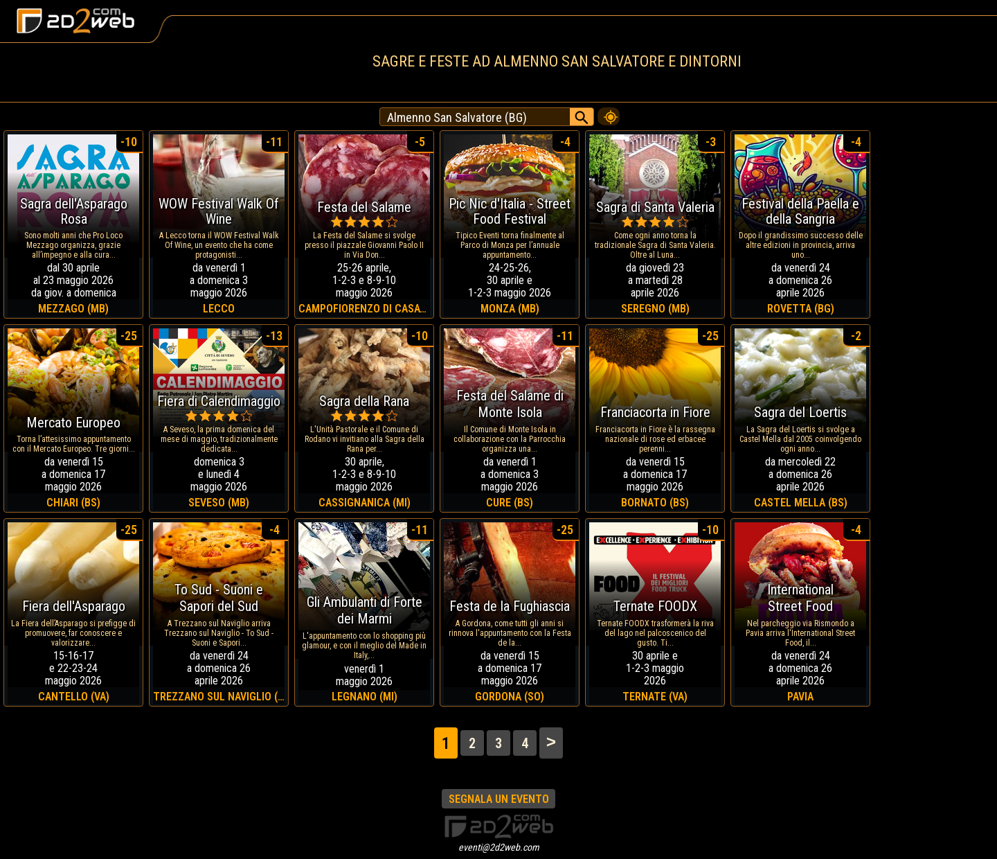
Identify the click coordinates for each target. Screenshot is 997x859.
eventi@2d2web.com (498, 847)
